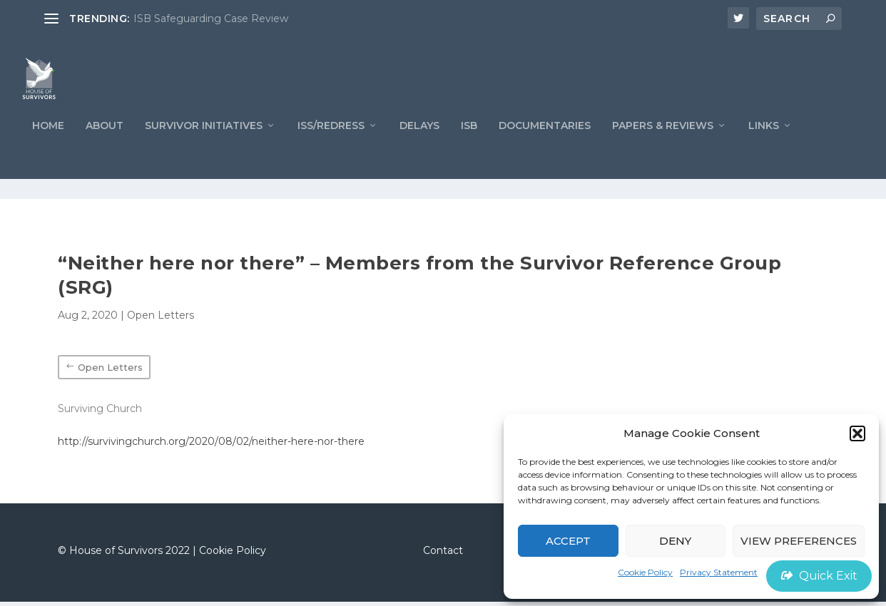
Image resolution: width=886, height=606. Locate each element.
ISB (469, 149)
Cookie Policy (645, 572)
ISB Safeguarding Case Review (210, 18)
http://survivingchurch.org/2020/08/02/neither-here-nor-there (211, 445)
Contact (443, 554)
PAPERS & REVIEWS (662, 149)
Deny (675, 541)
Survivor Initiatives (204, 149)
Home (48, 149)
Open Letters (160, 319)
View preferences (798, 541)
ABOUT (104, 149)
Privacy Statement (719, 572)
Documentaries (545, 149)
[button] (857, 433)
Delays (419, 149)
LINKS (763, 149)
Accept (568, 541)
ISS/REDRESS (331, 149)
